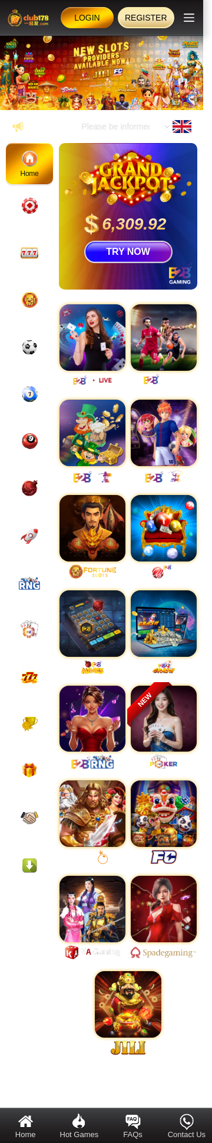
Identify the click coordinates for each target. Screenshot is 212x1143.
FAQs (133, 1125)
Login (87, 17)
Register (146, 17)
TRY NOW (128, 252)
